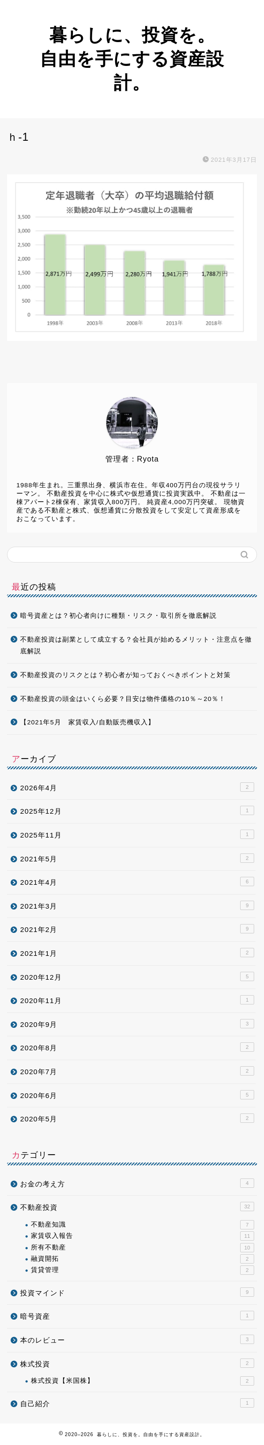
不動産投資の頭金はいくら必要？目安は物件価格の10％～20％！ (123, 698)
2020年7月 (137, 1071)
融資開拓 (142, 1259)
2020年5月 (137, 1118)
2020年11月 (137, 999)
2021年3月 (137, 905)
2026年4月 (137, 787)
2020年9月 (137, 1023)
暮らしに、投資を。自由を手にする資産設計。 (132, 58)
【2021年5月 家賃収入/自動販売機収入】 (87, 722)
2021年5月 (137, 858)
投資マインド (137, 1292)
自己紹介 (137, 1403)
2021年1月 (137, 952)
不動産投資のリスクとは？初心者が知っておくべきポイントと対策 (125, 675)
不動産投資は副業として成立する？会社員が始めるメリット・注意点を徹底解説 (136, 645)
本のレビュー (137, 1339)
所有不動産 (142, 1247)
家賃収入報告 (142, 1236)
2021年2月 (137, 928)
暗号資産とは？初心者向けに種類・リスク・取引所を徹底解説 (118, 615)
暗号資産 (137, 1315)
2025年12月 (137, 810)
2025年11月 (137, 834)
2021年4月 (137, 881)
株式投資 (137, 1363)
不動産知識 (142, 1224)
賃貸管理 (142, 1270)
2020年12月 (137, 976)
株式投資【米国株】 (142, 1381)
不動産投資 (137, 1206)
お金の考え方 (137, 1183)
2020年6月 (137, 1094)
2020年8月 (137, 1047)
